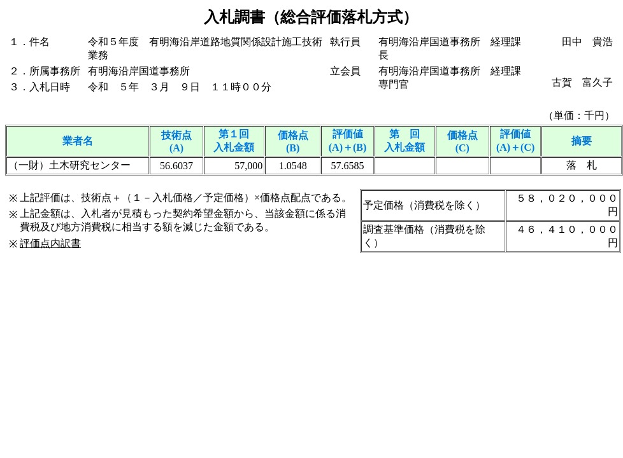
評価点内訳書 (50, 243)
